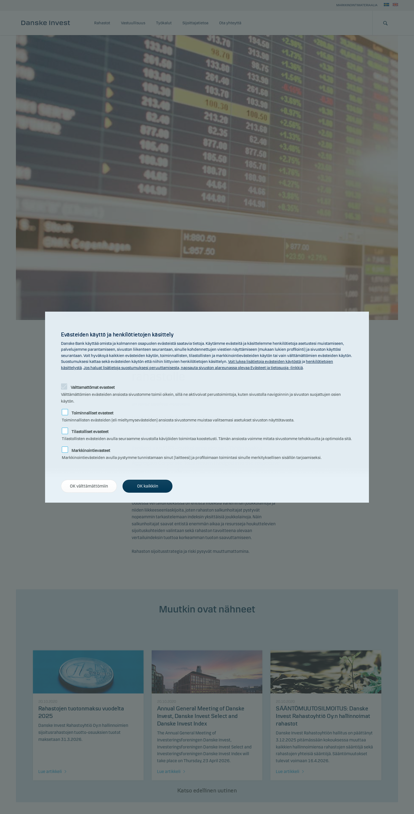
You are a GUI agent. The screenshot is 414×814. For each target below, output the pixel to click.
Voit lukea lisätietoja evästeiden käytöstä (264, 361)
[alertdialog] (207, 407)
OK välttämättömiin (89, 486)
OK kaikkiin (147, 486)
